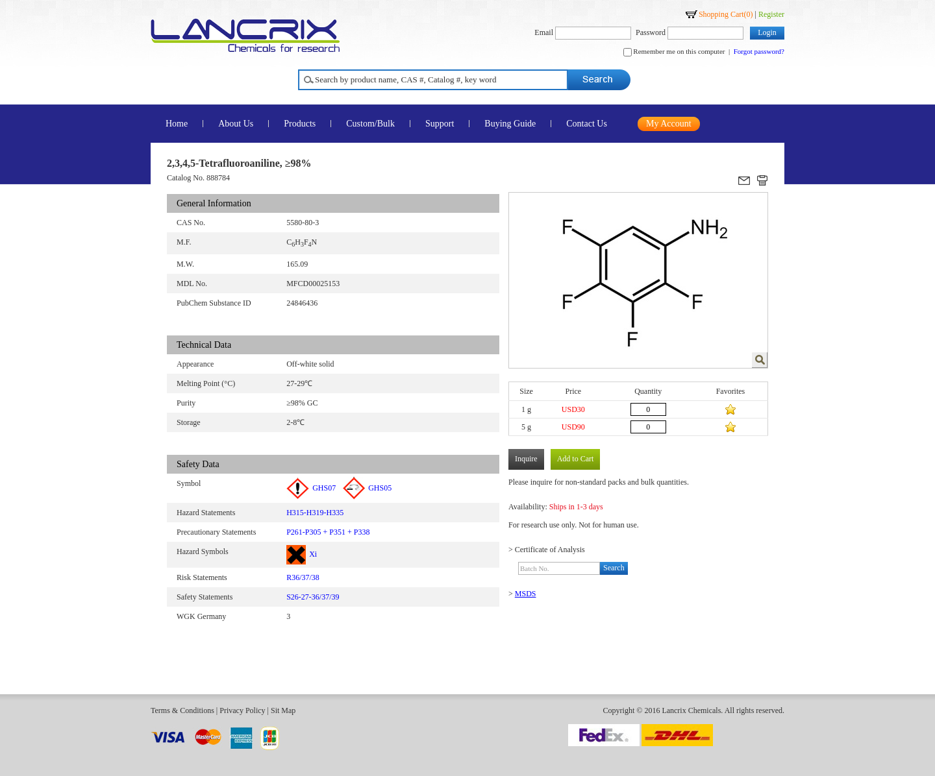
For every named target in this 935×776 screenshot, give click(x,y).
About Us (235, 123)
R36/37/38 (302, 577)
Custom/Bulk (370, 123)
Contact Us (586, 123)
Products (300, 123)
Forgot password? (759, 51)
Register (771, 14)
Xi (301, 554)
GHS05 (367, 487)
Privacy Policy (242, 710)
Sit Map (283, 710)
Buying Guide (510, 123)
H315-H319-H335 (314, 512)
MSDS (525, 593)
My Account (669, 123)
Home (177, 123)
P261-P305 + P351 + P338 (327, 532)
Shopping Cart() (726, 14)
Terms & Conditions (182, 710)
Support (439, 123)
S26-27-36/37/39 (312, 596)
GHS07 (311, 487)
